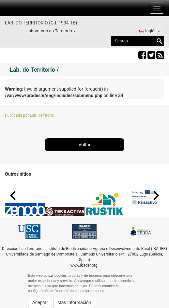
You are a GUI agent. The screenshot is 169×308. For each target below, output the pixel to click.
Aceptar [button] (40, 302)
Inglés (149, 30)
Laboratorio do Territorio (51, 30)
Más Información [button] (74, 302)
